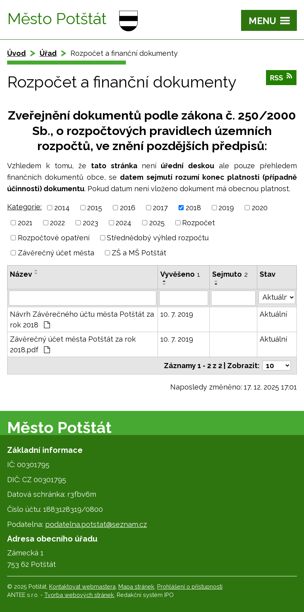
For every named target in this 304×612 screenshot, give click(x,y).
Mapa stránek (136, 586)
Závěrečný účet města (56, 253)
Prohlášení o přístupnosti (189, 586)
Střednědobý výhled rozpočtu (158, 238)
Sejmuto (230, 274)
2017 (160, 207)
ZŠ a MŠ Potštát (139, 253)
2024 (123, 223)
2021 (25, 223)
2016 (127, 207)
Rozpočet (198, 223)
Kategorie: (24, 207)
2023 (90, 223)
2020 (260, 207)
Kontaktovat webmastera (82, 586)
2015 (94, 207)
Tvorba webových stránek (79, 594)
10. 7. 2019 (176, 314)
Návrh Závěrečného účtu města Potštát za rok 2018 (82, 319)
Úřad (48, 53)
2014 (62, 207)
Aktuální (273, 314)
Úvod (16, 53)
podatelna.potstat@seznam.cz (96, 524)
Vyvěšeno (180, 274)
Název (21, 274)
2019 (226, 207)
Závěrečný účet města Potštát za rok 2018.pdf (73, 344)
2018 (193, 207)
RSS (281, 78)
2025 (157, 223)
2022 (57, 223)
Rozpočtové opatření (53, 238)
